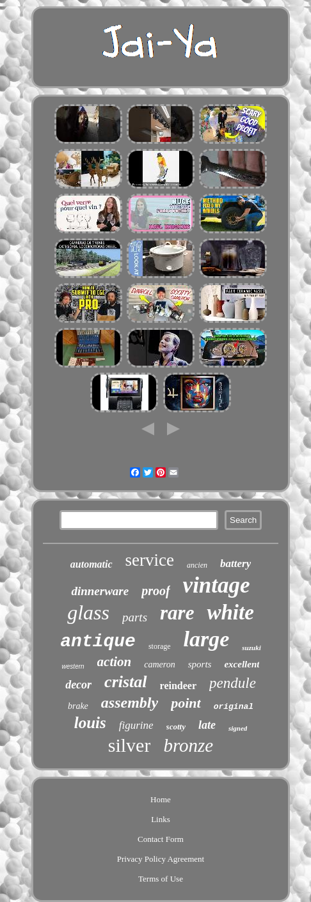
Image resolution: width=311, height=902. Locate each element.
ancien (197, 565)
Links (160, 819)
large (207, 639)
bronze (188, 745)
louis (90, 722)
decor (78, 684)
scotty (176, 726)
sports (200, 664)
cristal (125, 682)
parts (134, 617)
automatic (91, 564)
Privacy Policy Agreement (160, 859)
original (233, 706)
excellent (241, 664)
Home (160, 799)
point (185, 703)
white (230, 612)
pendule (232, 683)
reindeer (178, 685)
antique (98, 641)
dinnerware (100, 591)
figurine (136, 725)
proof (155, 591)
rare (177, 613)
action (114, 661)
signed (237, 728)
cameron (159, 664)
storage (159, 646)
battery (235, 563)
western (73, 666)
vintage (216, 585)
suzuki (251, 647)
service (149, 560)
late (207, 725)
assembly (129, 702)
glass (88, 612)
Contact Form (161, 839)
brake (78, 706)
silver (129, 745)
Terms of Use (160, 878)
